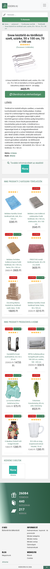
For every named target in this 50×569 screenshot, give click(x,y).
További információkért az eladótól (25, 167)
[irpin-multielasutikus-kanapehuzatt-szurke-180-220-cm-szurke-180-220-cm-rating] (36, 332)
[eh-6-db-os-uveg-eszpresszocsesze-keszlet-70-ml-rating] (36, 419)
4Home (12, 156)
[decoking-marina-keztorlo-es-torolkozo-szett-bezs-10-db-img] (13, 291)
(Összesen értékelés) (25, 47)
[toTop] (46, 567)
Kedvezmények (32, 547)
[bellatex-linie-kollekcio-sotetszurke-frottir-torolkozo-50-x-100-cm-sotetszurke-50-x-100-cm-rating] (36, 192)
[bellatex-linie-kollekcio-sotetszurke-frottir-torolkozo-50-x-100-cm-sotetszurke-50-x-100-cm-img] (36, 202)
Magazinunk (6, 555)
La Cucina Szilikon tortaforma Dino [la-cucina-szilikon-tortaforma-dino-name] (13, 402)
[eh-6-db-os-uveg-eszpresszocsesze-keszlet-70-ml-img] (36, 430)
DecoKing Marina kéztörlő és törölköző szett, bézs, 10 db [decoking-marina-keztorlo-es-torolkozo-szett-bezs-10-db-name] (13, 305)
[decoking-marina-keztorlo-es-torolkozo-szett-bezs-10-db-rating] (13, 281)
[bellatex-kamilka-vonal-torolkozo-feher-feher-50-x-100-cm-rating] (36, 281)
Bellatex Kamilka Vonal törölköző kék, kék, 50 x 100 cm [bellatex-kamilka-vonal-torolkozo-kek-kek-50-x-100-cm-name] (13, 216)
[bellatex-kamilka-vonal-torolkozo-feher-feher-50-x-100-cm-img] (36, 291)
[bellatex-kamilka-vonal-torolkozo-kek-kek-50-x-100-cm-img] (13, 202)
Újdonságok (31, 545)
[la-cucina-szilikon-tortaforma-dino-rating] (13, 379)
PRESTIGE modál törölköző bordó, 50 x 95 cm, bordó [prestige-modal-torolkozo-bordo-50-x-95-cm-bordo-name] (36, 262)
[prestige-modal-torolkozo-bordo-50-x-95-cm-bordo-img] (36, 248)
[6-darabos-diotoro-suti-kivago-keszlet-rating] (13, 419)
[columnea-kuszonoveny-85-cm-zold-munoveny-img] (36, 389)
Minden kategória (33, 536)
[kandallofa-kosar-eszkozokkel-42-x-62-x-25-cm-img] (13, 343)
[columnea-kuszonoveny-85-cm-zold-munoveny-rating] (36, 379)
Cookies (30, 558)
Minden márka (32, 539)
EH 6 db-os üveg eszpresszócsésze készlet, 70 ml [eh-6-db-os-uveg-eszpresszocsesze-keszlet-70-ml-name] (36, 443)
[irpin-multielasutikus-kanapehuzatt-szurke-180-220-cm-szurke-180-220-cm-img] (36, 343)
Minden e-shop (32, 542)
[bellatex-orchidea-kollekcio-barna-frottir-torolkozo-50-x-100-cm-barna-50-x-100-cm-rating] (13, 238)
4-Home (14, 153)
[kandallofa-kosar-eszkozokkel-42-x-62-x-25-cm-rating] (13, 332)
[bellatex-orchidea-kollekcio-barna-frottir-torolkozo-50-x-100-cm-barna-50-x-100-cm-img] (13, 248)
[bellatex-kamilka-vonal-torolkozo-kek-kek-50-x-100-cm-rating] (13, 192)
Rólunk (29, 555)
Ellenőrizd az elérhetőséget (25, 94)
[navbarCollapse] (44, 5)
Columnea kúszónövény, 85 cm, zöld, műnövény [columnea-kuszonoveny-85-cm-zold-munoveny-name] (36, 403)
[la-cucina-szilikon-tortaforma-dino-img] (13, 389)
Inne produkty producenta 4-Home (21, 322)
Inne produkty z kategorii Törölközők (23, 181)
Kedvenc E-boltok (12, 460)
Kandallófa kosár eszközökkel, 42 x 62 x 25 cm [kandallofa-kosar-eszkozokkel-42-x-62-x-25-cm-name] (13, 356)
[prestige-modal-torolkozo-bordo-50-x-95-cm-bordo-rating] (36, 238)
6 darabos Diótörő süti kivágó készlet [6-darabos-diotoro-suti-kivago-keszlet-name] (13, 442)
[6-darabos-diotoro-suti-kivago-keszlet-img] (13, 430)
